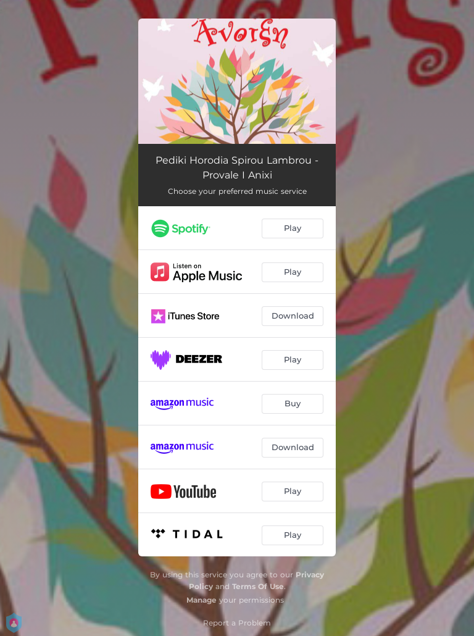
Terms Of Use (258, 586)
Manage (201, 600)
